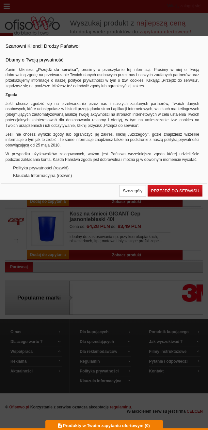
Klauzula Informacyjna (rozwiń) (42, 175)
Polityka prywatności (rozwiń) (41, 168)
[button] (132, 191)
